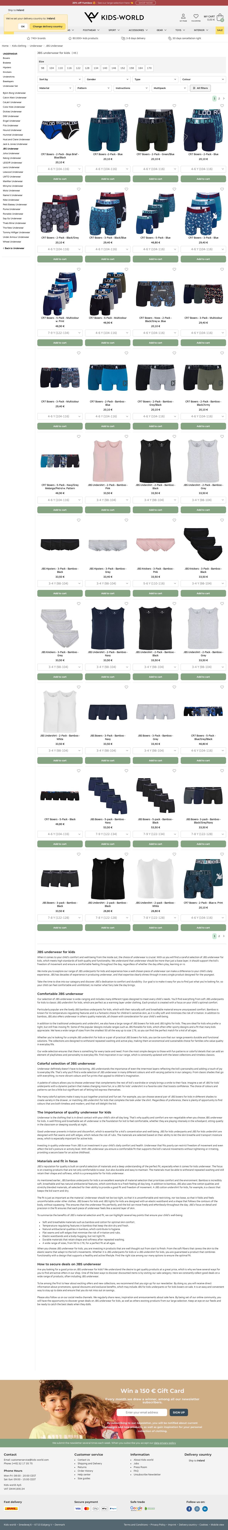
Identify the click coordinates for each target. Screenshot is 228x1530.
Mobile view (217, 1524)
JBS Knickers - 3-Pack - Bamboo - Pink (155, 570)
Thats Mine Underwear (14, 223)
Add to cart (59, 178)
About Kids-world (143, 1460)
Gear (162, 30)
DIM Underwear (11, 116)
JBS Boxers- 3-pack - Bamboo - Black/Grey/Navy (203, 821)
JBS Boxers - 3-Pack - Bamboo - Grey (155, 737)
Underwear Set (10, 86)
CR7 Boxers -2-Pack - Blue (108, 154)
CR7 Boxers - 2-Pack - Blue (203, 154)
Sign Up (179, 1412)
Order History (85, 1471)
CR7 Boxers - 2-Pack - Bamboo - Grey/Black (156, 403)
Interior (201, 30)
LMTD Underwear (12, 176)
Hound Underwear (12, 130)
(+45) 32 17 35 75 (22, 1463)
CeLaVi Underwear (12, 102)
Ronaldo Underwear (13, 214)
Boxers (6, 58)
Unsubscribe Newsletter (147, 1474)
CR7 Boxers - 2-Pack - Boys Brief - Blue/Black (60, 156)
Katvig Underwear (12, 158)
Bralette (7, 63)
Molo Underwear (11, 190)
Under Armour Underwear (16, 237)
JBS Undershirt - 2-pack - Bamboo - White (155, 905)
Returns (82, 1467)
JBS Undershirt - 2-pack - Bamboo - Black (108, 905)
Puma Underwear (11, 209)
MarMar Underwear (13, 181)
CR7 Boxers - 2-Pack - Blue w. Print (203, 903)
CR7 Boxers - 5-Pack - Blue (155, 237)
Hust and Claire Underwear (16, 139)
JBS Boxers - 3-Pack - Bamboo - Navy (107, 737)
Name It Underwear (12, 195)
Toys (180, 30)
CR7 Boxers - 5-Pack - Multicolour (108, 318)
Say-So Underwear (12, 218)
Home (5, 46)
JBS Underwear (54, 46)
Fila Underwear (10, 125)
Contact (10, 1454)
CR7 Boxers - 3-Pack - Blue (203, 237)
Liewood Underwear (13, 172)
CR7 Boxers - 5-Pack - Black (60, 819)
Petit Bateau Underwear (15, 204)
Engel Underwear (11, 121)
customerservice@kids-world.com (30, 1460)
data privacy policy (165, 1443)
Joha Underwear (11, 153)
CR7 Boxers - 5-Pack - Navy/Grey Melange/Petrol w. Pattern (60, 487)
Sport (114, 30)
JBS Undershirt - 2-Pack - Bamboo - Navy (108, 654)
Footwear (91, 30)
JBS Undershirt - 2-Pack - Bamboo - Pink (108, 487)
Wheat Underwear (12, 242)
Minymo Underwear (13, 186)
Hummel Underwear (13, 135)
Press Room (140, 1467)
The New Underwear (13, 228)
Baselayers (8, 81)
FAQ (136, 1471)
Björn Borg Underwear (14, 93)
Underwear (36, 46)
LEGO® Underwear (12, 163)
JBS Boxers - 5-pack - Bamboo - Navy (107, 821)
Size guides (84, 1478)
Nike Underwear (11, 200)
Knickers (7, 72)
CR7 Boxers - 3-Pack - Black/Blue (107, 237)
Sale (220, 30)
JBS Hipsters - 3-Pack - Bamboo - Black (59, 570)
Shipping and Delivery (90, 1463)
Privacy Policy (158, 1524)
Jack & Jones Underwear (15, 144)
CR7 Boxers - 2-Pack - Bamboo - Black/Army (203, 403)
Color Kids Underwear (14, 107)
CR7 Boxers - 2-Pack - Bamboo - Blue (108, 403)
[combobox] (60, 169)
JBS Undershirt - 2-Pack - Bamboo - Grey (203, 487)
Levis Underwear (11, 167)
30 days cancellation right (184, 38)
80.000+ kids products (83, 38)
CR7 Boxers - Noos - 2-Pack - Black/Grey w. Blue (155, 320)
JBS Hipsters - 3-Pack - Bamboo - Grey (107, 570)
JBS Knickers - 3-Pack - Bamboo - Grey (59, 654)
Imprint (172, 1524)
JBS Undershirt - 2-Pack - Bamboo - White (60, 737)
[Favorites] (79, 106)
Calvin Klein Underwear (14, 97)
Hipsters (7, 67)
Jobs (136, 1463)
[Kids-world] (114, 17)
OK (23, 26)
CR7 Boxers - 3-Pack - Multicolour (203, 318)
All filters (200, 88)
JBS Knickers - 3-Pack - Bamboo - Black (203, 570)
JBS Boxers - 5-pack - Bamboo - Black (155, 821)
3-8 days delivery (133, 38)
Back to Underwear (13, 248)
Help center (84, 1474)
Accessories (138, 30)
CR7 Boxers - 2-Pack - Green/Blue (155, 154)
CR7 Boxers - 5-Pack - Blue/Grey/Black (203, 737)
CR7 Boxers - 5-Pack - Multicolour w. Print (60, 320)
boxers (181, 1287)
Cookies (203, 1524)
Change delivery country (47, 26)
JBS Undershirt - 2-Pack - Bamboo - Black (155, 487)
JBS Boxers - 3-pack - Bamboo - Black (59, 905)
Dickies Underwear (12, 111)
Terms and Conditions (136, 1524)
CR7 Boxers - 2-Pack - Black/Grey (60, 237)
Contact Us (84, 1460)
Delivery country (188, 1524)
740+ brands (36, 38)
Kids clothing (19, 46)
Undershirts (8, 77)
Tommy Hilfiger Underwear (16, 232)
